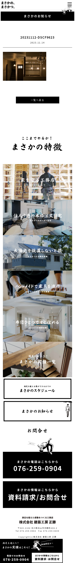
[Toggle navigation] (70, 5)
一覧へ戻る (37, 100)
